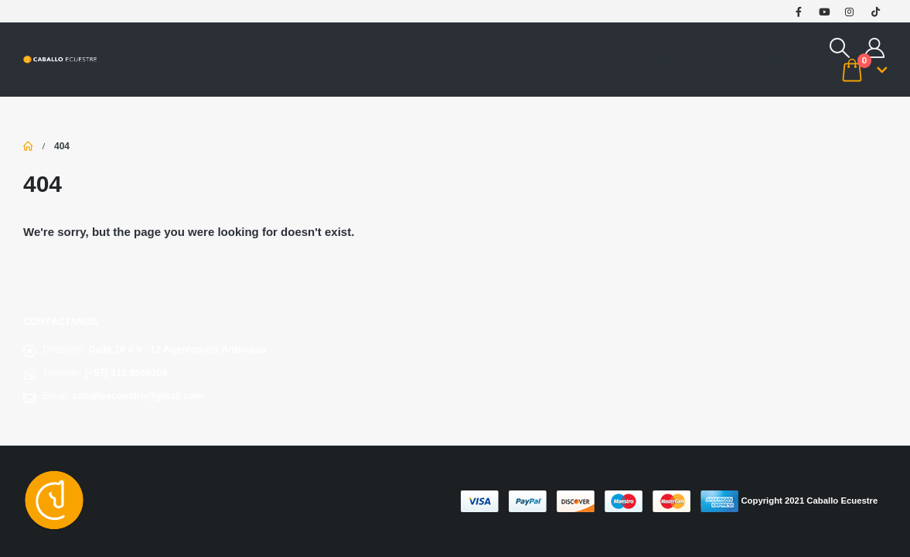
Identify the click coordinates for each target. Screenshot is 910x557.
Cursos (247, 59)
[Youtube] (824, 11)
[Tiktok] (875, 11)
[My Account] (875, 48)
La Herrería (331, 59)
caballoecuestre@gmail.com (138, 396)
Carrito (654, 59)
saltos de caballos (438, 59)
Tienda (187, 59)
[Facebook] (798, 11)
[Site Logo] (60, 60)
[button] (840, 48)
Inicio (133, 59)
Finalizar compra (744, 59)
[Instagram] (850, 11)
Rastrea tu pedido (562, 59)
